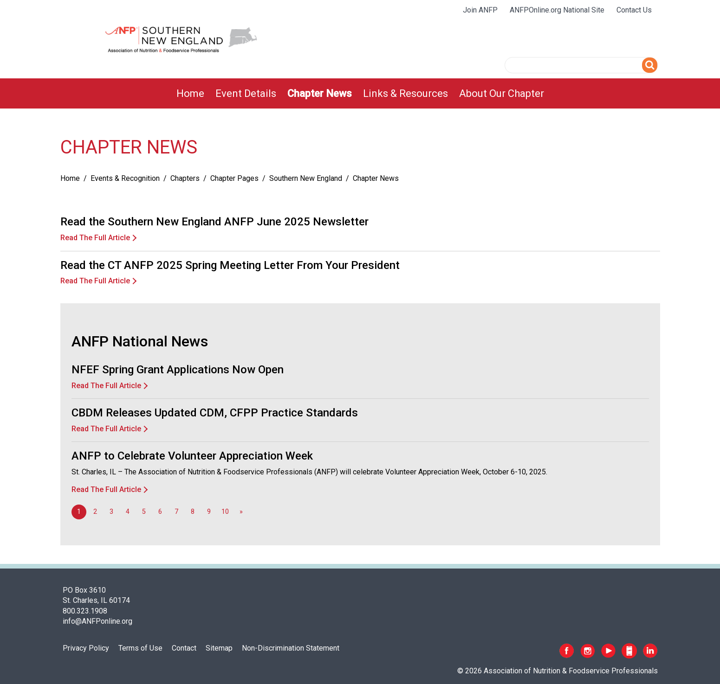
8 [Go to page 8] (193, 512)
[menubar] (360, 93)
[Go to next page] (241, 512)
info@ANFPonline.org (97, 621)
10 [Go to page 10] (225, 512)
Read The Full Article (95, 237)
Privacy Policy (86, 648)
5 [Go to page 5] (144, 512)
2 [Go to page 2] (95, 512)
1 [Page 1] (79, 512)
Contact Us (634, 10)
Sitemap (219, 648)
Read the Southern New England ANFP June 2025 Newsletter (214, 221)
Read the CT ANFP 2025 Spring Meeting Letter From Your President (230, 265)
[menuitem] (190, 93)
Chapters (185, 178)
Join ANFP (480, 10)
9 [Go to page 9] (209, 512)
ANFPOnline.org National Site (557, 10)
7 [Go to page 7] (176, 512)
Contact (184, 648)
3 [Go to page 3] (111, 512)
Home (190, 93)
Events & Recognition (125, 178)
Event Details (245, 93)
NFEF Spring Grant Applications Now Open (177, 369)
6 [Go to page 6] (160, 512)
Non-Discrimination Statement (290, 648)
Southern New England (305, 178)
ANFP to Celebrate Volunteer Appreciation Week (192, 455)
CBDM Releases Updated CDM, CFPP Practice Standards (214, 412)
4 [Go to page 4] (128, 512)
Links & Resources (405, 93)
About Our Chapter (501, 93)
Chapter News (319, 93)
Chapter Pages (234, 178)
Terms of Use (140, 648)
